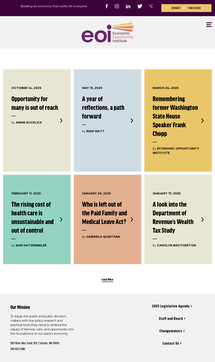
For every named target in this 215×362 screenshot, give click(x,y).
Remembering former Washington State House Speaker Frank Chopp (175, 116)
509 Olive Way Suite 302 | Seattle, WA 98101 (34, 343)
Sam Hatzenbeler (31, 245)
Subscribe (194, 8)
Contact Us (171, 343)
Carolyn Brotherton (176, 245)
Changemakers (170, 331)
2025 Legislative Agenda (171, 306)
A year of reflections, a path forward (103, 107)
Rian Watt (95, 131)
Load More (108, 279)
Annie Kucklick (29, 122)
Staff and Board (171, 318)
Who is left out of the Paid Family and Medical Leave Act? (104, 212)
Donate (176, 8)
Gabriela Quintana (103, 237)
